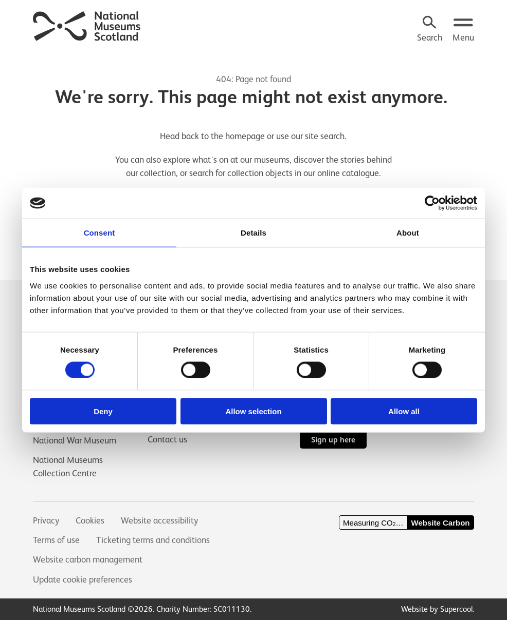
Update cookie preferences (82, 579)
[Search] (429, 30)
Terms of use (56, 540)
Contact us (167, 439)
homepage (245, 136)
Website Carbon (440, 522)
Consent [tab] (99, 232)
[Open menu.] (463, 30)
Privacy (46, 520)
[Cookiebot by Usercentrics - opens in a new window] (432, 203)
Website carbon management (87, 559)
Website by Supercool (437, 609)
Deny (103, 410)
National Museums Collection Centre (68, 466)
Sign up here (333, 439)
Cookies (90, 520)
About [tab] (407, 232)
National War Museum (74, 440)
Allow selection (253, 410)
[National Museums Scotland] (87, 24)
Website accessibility (159, 520)
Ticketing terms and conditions (153, 540)
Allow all (404, 410)
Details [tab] (253, 232)
